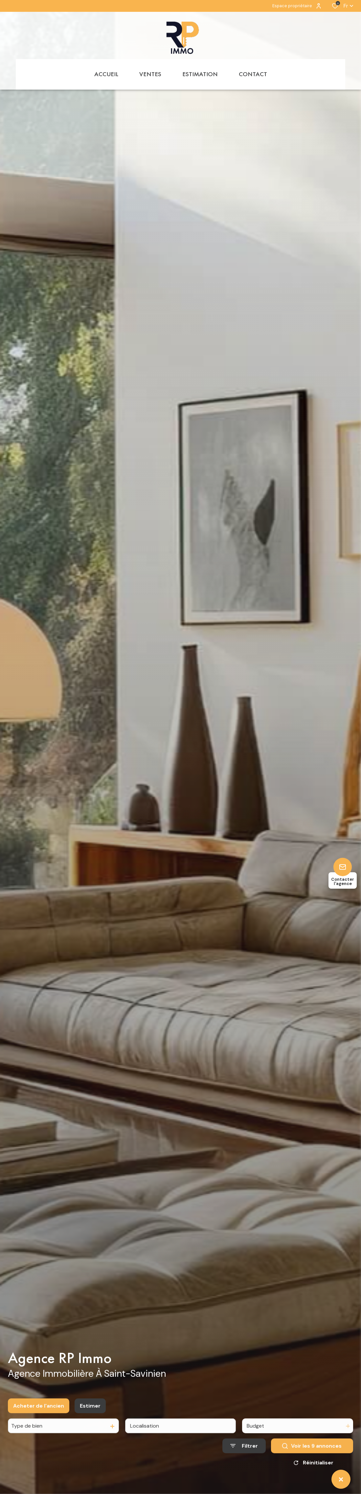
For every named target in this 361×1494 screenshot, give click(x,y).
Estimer (90, 1414)
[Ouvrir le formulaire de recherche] (244, 1454)
